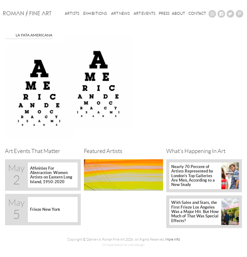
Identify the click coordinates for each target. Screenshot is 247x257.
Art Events (144, 13)
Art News (120, 13)
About (178, 13)
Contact (197, 13)
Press (164, 13)
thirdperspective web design (123, 245)
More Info (172, 239)
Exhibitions (95, 13)
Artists (72, 13)
